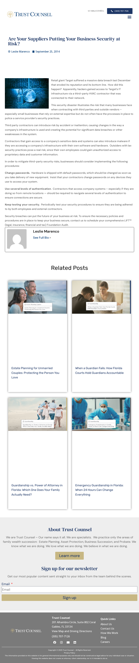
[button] (129, 17)
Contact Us (108, 628)
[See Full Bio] (50, 238)
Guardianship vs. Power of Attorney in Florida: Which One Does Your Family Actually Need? (37, 490)
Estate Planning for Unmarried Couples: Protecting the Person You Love (35, 372)
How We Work (109, 633)
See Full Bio (41, 238)
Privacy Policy (69, 653)
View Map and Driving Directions (72, 631)
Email (6, 584)
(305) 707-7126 (61, 636)
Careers (105, 642)
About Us (106, 624)
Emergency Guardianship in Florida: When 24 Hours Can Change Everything (99, 490)
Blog (103, 637)
